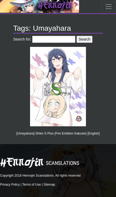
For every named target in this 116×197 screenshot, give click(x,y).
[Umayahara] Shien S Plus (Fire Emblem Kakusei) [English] (57, 133)
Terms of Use (31, 184)
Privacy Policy (10, 184)
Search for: (22, 39)
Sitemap (49, 184)
